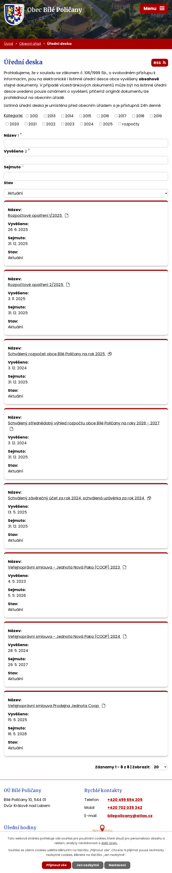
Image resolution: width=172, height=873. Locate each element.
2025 (108, 123)
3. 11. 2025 (16, 298)
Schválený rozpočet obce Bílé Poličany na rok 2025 (60, 354)
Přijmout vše (56, 865)
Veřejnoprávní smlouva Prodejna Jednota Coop (56, 705)
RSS (160, 62)
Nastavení (117, 865)
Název (11, 135)
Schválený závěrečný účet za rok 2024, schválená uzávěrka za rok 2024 (79, 498)
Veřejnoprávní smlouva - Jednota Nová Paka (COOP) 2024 (67, 636)
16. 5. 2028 (17, 734)
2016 (105, 116)
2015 (87, 116)
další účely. (109, 843)
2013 (51, 116)
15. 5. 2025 (17, 719)
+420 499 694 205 (125, 799)
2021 (32, 123)
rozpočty (130, 123)
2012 (34, 116)
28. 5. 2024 (18, 650)
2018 (140, 116)
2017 (122, 116)
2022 (51, 123)
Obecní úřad (30, 43)
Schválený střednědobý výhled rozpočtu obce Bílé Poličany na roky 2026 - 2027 (84, 425)
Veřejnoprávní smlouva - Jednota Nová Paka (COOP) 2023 (67, 567)
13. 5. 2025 (17, 512)
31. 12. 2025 (18, 243)
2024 (89, 123)
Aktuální (15, 257)
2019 (158, 116)
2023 (69, 123)
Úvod (8, 43)
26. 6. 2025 (18, 229)
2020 (14, 123)
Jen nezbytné (87, 865)
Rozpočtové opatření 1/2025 (38, 215)
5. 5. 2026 (17, 595)
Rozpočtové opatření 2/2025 (38, 284)
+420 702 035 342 (124, 807)
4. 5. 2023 (17, 581)
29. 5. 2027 (18, 664)
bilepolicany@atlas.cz (130, 815)
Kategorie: (13, 115)
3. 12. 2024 (17, 368)
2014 (69, 116)
